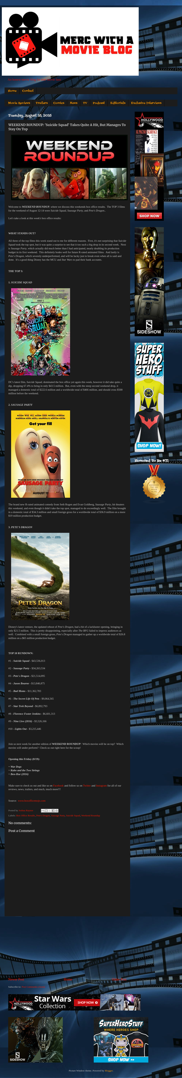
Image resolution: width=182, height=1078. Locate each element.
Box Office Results (25, 815)
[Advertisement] (67, 946)
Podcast (99, 103)
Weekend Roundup (90, 815)
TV (85, 103)
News (73, 103)
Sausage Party (58, 815)
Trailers (42, 103)
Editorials (117, 103)
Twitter (87, 785)
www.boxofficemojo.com (32, 800)
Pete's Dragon (43, 815)
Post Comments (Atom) (33, 986)
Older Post (119, 979)
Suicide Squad (73, 815)
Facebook (58, 785)
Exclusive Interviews (146, 103)
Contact (27, 91)
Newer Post (16, 979)
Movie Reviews (19, 103)
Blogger (109, 1070)
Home (12, 91)
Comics (58, 103)
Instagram (101, 785)
